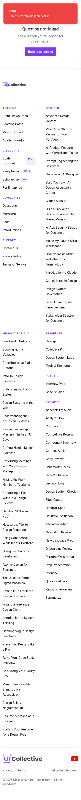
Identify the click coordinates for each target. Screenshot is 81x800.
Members (9, 214)
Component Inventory (61, 443)
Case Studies (55, 392)
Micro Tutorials (13, 132)
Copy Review (55, 459)
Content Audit (55, 451)
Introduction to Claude (61, 273)
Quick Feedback (57, 581)
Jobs (6, 222)
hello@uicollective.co (64, 770)
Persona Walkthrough (61, 557)
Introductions (12, 230)
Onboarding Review (59, 549)
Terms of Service (14, 264)
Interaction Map (56, 524)
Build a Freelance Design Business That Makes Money (61, 214)
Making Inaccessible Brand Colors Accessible (16, 689)
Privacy (7, 770)
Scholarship (15, 180)
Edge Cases (54, 500)
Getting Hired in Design (61, 281)
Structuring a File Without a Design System (14, 498)
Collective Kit (55, 349)
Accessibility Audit (58, 410)
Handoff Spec (55, 508)
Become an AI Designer (62, 174)
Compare (52, 426)
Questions (10, 206)
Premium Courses (15, 116)
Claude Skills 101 (57, 201)
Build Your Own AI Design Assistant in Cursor (59, 188)
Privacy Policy (12, 256)
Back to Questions (40, 51)
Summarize (54, 598)
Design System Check (61, 491)
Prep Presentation (58, 565)
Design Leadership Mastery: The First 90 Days (17, 434)
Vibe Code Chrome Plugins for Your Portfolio (59, 134)
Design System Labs (60, 358)
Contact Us (10, 248)
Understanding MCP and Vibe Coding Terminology (59, 259)
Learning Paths (13, 124)
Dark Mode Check (58, 467)
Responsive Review (59, 589)
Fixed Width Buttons (16, 341)
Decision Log (55, 483)
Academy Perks (13, 140)
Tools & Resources (59, 366)
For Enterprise (12, 188)
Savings (51, 341)
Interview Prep (55, 384)
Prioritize (52, 573)
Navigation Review (58, 532)
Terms (21, 770)
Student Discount (19, 160)
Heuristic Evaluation (59, 516)
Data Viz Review (57, 475)
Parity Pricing (17, 171)
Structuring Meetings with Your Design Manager (17, 466)
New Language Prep (59, 540)
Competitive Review (59, 434)
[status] (40, 13)
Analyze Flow (55, 418)
